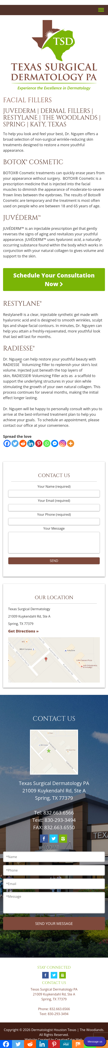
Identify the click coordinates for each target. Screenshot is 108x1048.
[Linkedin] (30, 443)
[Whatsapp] (46, 443)
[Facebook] (7, 443)
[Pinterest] (38, 443)
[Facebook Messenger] (54, 443)
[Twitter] (15, 443)
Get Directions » (23, 631)
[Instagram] (62, 443)
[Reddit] (22, 443)
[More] (70, 443)
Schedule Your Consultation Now (54, 279)
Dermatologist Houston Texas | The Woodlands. (67, 1030)
